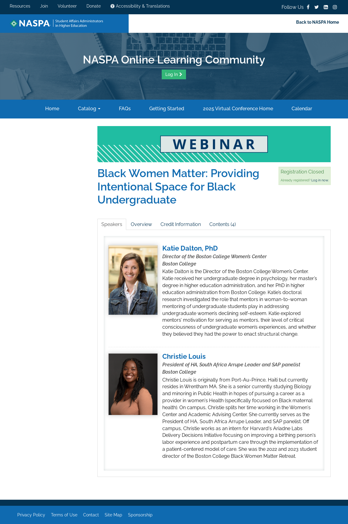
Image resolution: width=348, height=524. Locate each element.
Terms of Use (64, 514)
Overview (141, 224)
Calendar (301, 108)
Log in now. (320, 180)
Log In (171, 74)
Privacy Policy (31, 514)
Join (44, 6)
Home (51, 108)
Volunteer (67, 6)
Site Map (113, 514)
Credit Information (180, 224)
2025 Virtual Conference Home (237, 108)
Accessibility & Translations (140, 6)
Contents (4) (222, 224)
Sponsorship (140, 514)
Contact (91, 514)
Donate (93, 6)
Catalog (88, 108)
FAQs (124, 108)
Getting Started (166, 108)
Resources (20, 6)
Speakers (111, 224)
